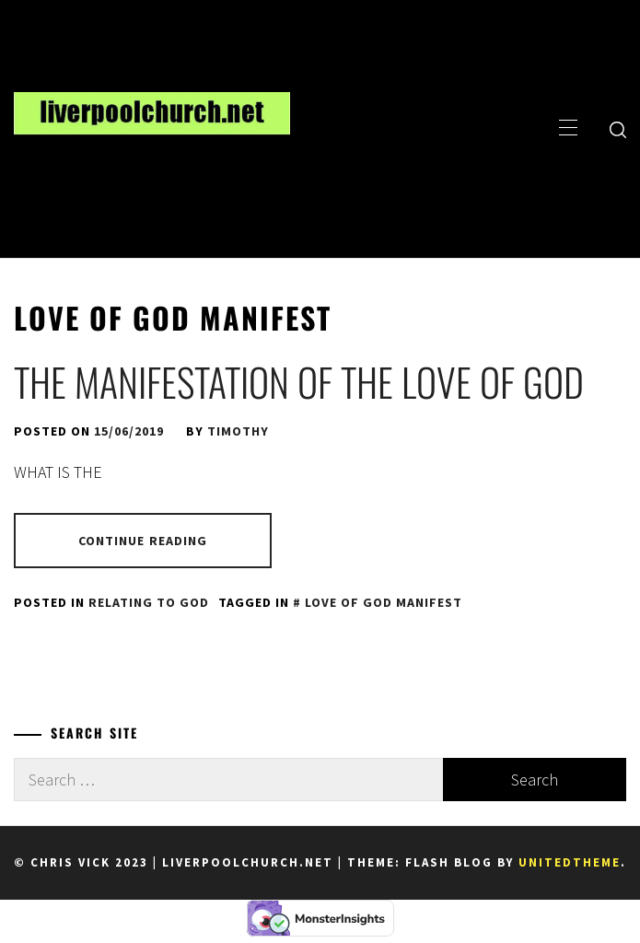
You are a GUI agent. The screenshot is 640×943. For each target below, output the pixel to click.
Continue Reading (143, 540)
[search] (618, 129)
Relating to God (148, 602)
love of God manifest (383, 602)
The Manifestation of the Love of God (299, 381)
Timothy (238, 431)
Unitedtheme (569, 862)
